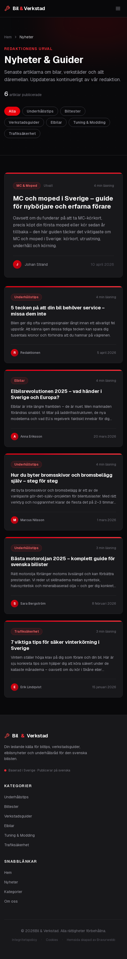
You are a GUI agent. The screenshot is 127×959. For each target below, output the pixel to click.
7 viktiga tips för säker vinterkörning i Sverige (55, 645)
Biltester (11, 806)
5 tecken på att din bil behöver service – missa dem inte (58, 311)
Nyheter (11, 882)
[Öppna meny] (118, 8)
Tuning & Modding (19, 835)
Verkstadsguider (18, 816)
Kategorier (13, 891)
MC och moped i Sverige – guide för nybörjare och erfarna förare (63, 202)
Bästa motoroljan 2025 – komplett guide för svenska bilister (63, 561)
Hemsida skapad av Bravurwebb (91, 940)
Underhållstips (16, 797)
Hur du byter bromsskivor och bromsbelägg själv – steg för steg (61, 478)
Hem (8, 37)
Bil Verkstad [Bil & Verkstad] (26, 736)
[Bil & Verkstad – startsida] (24, 8)
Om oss (11, 901)
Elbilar (9, 825)
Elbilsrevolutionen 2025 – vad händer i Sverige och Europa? (56, 394)
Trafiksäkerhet (16, 844)
